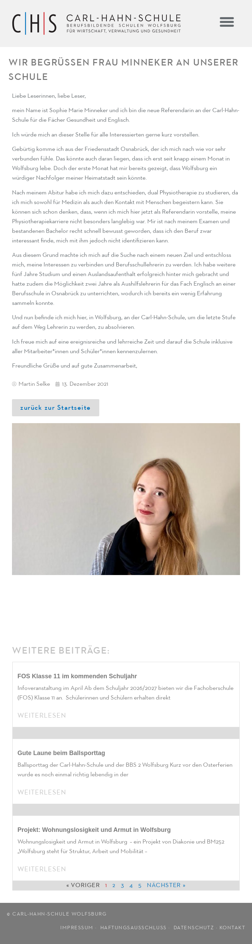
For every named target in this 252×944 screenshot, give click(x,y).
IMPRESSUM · (79, 927)
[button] (227, 21)
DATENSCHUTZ (194, 927)
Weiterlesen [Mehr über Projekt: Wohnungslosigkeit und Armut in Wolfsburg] (41, 869)
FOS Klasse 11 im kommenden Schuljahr (77, 676)
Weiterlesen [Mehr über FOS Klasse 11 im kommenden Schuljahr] (41, 715)
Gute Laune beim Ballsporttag (61, 753)
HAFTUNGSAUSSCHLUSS (133, 927)
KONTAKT (232, 927)
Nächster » (166, 885)
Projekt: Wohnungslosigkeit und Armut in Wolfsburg (94, 829)
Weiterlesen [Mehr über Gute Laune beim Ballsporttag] (41, 792)
